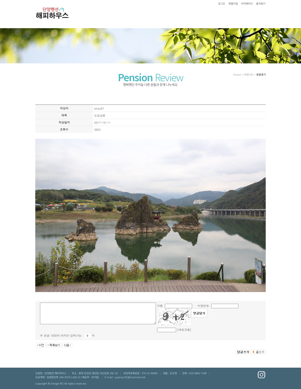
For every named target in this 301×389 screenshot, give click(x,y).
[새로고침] (184, 329)
